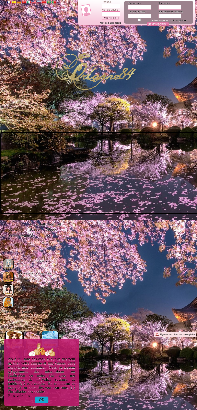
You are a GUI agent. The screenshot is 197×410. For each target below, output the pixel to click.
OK (42, 400)
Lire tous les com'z (16, 311)
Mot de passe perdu (110, 22)
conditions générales (178, 20)
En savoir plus (19, 395)
